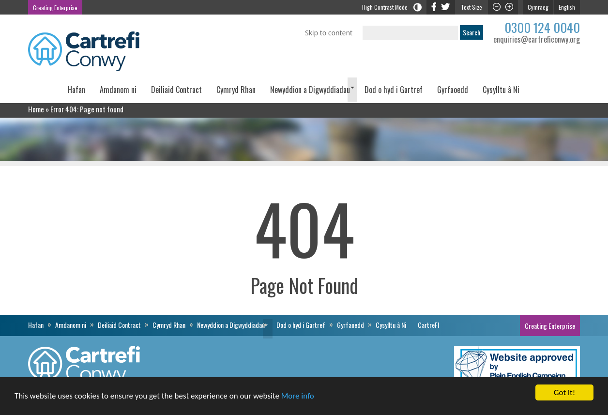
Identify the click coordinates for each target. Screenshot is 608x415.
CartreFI (553, 93)
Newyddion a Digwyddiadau (310, 89)
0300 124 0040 (542, 27)
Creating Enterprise (55, 7)
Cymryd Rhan (236, 89)
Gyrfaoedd (452, 89)
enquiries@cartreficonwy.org (536, 39)
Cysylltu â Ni (501, 89)
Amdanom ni (118, 89)
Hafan (76, 89)
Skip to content (328, 32)
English (567, 7)
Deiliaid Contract (176, 89)
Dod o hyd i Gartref (394, 89)
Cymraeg (538, 7)
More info (297, 396)
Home (36, 109)
